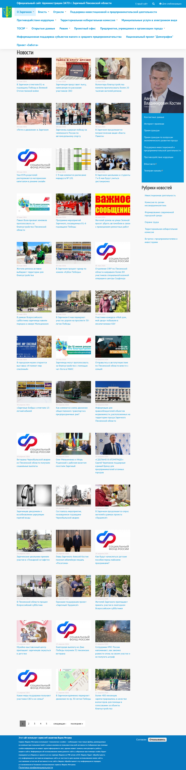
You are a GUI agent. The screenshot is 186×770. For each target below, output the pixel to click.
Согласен (141, 743)
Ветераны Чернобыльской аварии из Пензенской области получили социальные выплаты (33, 462)
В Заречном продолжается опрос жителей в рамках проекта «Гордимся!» (112, 514)
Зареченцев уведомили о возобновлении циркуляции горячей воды (30, 514)
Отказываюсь (157, 743)
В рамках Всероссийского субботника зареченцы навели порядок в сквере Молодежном (33, 320)
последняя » (77, 723)
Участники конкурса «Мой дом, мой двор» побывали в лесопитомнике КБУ (110, 320)
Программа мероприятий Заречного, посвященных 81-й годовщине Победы (71, 223)
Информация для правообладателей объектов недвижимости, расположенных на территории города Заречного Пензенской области (112, 414)
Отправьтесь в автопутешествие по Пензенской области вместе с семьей (111, 365)
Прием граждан (152, 130)
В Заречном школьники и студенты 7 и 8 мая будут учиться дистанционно (112, 178)
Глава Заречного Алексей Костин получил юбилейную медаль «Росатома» (72, 559)
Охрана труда (152, 222)
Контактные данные (154, 117)
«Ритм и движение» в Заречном (33, 129)
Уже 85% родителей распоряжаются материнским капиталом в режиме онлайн (31, 178)
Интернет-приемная (154, 123)
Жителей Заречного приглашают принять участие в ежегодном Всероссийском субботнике (111, 605)
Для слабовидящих (170, 3)
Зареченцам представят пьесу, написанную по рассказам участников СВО (71, 87)
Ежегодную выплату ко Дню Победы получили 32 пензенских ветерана (72, 650)
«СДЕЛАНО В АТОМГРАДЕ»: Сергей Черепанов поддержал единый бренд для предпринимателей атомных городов (110, 466)
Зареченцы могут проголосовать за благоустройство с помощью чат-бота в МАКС (72, 365)
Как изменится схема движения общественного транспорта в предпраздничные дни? (71, 411)
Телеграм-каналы (153, 170)
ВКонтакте (150, 163)
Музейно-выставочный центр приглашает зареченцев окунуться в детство (34, 650)
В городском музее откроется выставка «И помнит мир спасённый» (32, 365)
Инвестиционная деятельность (160, 195)
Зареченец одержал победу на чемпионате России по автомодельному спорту (71, 133)
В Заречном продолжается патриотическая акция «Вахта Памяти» (110, 133)
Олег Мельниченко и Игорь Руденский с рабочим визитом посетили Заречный (71, 462)
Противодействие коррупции (158, 157)
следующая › (59, 723)
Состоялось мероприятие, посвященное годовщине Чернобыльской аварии (69, 514)
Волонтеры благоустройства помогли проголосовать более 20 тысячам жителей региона (112, 87)
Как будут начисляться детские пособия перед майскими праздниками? (111, 559)
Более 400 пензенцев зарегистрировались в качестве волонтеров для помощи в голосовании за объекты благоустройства (111, 702)
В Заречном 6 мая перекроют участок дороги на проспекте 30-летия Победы (72, 320)
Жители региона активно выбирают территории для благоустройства (30, 272)
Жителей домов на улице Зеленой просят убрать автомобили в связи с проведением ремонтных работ (112, 223)
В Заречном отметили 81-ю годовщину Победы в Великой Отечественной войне (32, 87)
